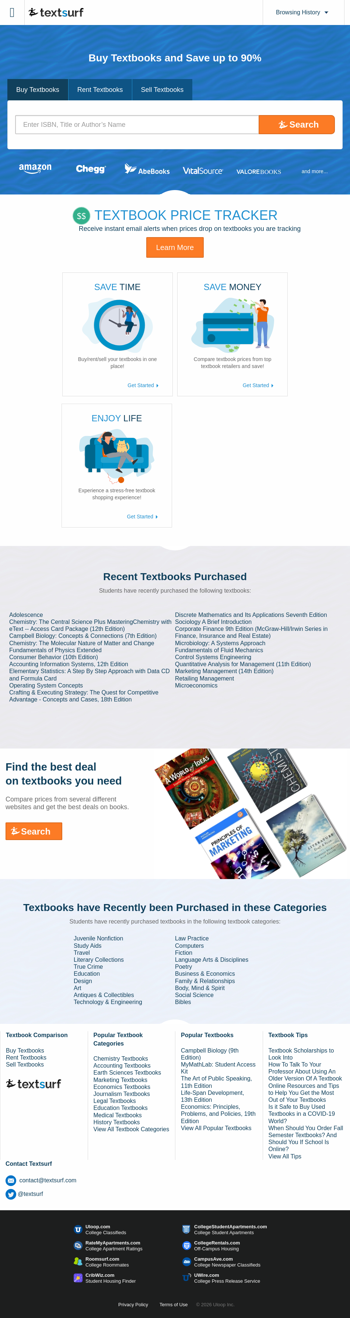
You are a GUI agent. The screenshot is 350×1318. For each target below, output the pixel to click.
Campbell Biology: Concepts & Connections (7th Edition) (83, 636)
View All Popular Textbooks (216, 1128)
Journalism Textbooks (122, 1094)
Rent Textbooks (26, 1057)
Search (304, 124)
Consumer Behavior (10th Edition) (53, 657)
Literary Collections (99, 960)
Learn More (175, 247)
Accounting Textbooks (122, 1065)
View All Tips (285, 1156)
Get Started (143, 385)
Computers (189, 946)
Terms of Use (174, 1304)
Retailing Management (204, 678)
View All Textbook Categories (131, 1129)
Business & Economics (205, 974)
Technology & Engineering (108, 1002)
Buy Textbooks (25, 1050)
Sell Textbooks (25, 1064)
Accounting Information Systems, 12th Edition (68, 664)
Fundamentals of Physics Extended (55, 650)
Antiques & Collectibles (104, 995)
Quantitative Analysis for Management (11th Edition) (243, 664)
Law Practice (192, 938)
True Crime (88, 967)
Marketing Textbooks (120, 1080)
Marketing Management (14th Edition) (224, 671)
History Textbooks (117, 1122)
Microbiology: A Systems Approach (220, 643)
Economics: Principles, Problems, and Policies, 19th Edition (218, 1114)
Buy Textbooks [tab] (37, 89)
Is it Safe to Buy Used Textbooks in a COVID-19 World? (302, 1114)
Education (87, 974)
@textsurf (24, 1194)
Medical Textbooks (118, 1115)
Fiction (183, 953)
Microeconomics (196, 685)
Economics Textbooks (122, 1087)
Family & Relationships (205, 981)
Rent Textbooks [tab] (100, 89)
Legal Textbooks (115, 1101)
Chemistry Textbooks (121, 1059)
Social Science (194, 995)
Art (77, 988)
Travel (82, 953)
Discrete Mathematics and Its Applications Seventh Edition (251, 615)
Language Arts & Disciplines (211, 960)
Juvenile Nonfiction (98, 938)
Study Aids (88, 946)
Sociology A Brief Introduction (213, 622)
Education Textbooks (121, 1108)
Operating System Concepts (46, 685)
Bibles (183, 1002)
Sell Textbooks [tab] (162, 89)
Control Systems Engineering (213, 657)
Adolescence (26, 615)
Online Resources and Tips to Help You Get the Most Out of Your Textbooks (304, 1093)
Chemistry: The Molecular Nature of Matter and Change (81, 643)
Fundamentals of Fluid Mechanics (219, 650)
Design (83, 981)
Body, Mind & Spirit (200, 988)
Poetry (183, 967)
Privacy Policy (133, 1304)
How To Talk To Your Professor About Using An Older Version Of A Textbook (305, 1071)
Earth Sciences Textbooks (127, 1072)
